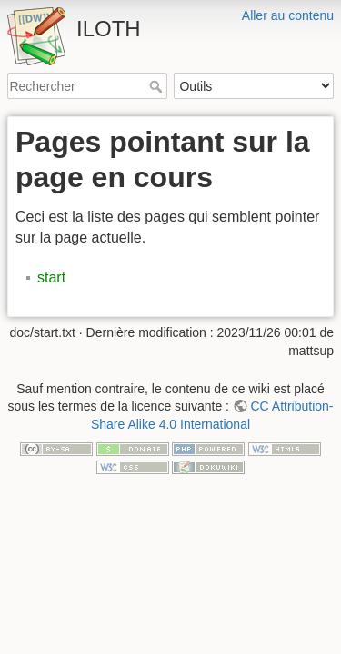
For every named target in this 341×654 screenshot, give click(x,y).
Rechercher (157, 86)
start (51, 277)
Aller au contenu (288, 15)
